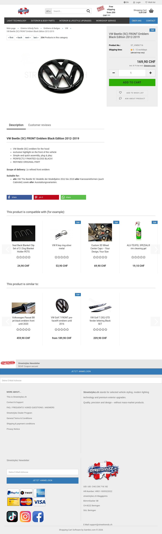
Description (16, 125)
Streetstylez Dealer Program (19, 413)
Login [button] (137, 2)
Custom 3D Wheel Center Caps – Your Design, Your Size (100, 248)
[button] (126, 2)
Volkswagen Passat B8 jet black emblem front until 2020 (23, 320)
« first (10, 37)
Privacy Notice (13, 429)
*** (108, 15)
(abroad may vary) (138, 53)
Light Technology (16, 20)
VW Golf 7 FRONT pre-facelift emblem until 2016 (62, 320)
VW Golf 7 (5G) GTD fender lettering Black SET (100, 320)
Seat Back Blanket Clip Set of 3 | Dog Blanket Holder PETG (23, 248)
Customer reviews (39, 125)
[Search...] (48, 11)
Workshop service (106, 20)
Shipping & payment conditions (21, 423)
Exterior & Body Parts (43, 20)
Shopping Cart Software (70, 530)
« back (19, 37)
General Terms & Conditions (19, 418)
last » (36, 37)
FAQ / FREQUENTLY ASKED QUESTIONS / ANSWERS (30, 407)
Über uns (136, 20)
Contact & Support (15, 402)
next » (28, 37)
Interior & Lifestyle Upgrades (75, 20)
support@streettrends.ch (101, 524)
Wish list (150, 2)
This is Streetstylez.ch (17, 397)
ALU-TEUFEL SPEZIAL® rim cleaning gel (138, 247)
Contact (150, 20)
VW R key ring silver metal (61, 247)
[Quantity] (132, 73)
